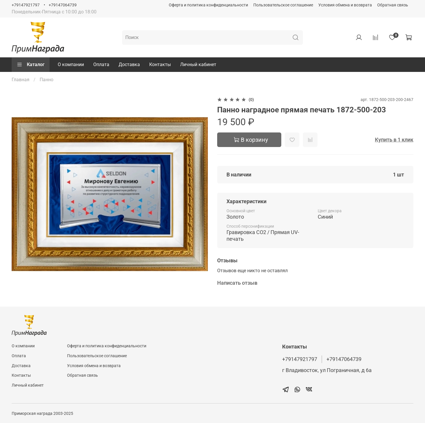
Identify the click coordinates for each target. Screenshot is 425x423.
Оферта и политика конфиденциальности (208, 5)
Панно (46, 79)
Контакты (160, 64)
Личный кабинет (198, 64)
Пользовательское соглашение (283, 5)
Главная (20, 79)
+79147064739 (63, 5)
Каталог (31, 65)
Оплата (101, 64)
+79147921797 (26, 5)
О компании (71, 64)
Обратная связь (392, 5)
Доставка (129, 64)
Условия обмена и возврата (345, 5)
